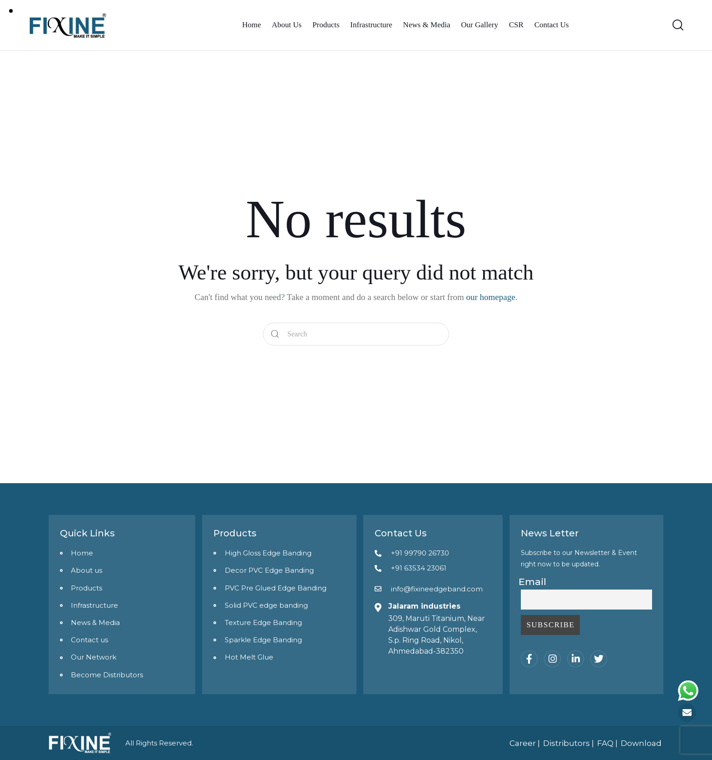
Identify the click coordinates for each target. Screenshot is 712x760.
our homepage (490, 297)
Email (532, 581)
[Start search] (275, 334)
